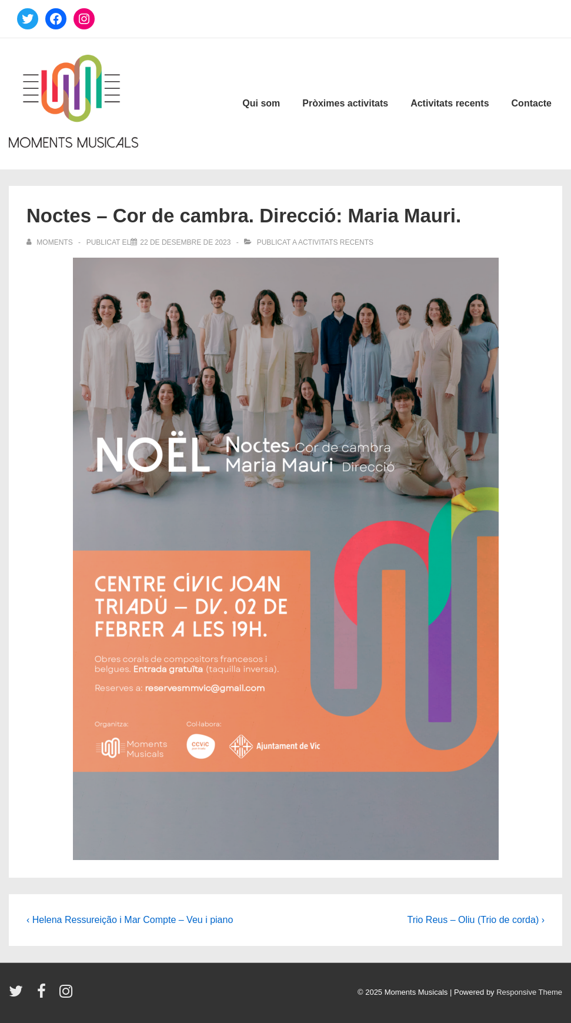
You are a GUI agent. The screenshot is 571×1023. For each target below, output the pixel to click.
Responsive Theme (529, 992)
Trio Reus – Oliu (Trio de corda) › (476, 920)
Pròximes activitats (345, 103)
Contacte (532, 103)
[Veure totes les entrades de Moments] (50, 242)
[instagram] (67, 995)
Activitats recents (449, 103)
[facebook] (44, 995)
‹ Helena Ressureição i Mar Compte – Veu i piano (129, 920)
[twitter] (18, 995)
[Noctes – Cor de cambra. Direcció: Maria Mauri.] (185, 242)
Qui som (261, 103)
